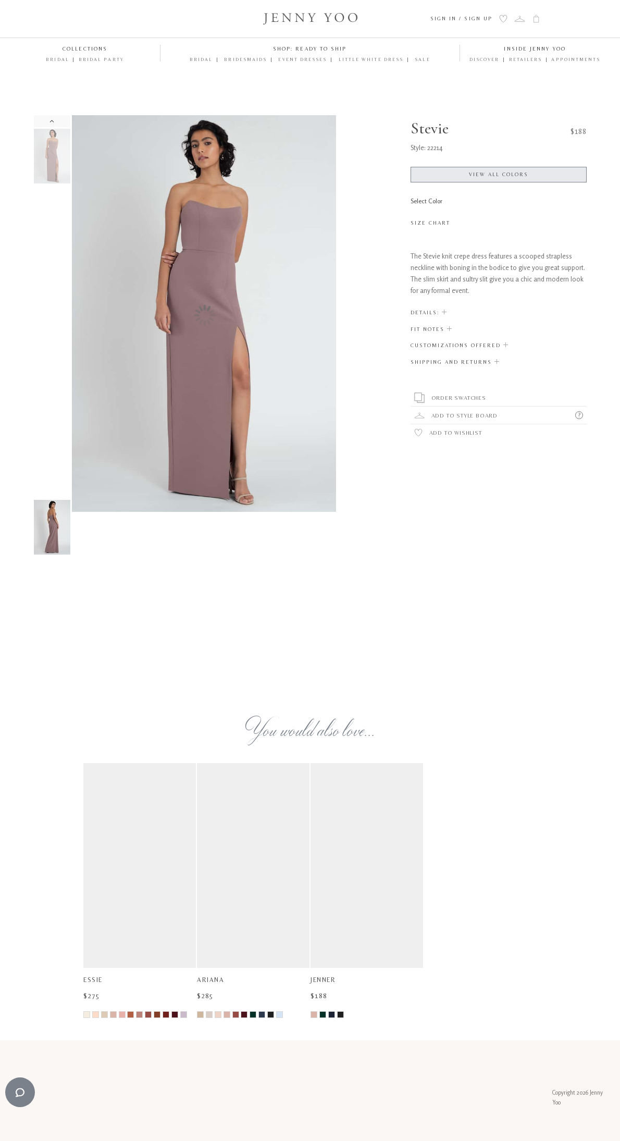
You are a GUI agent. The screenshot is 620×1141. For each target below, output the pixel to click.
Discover (484, 59)
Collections (85, 49)
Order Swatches (458, 398)
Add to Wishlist (455, 433)
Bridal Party (101, 59)
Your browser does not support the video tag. (204, 595)
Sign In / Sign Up (461, 18)
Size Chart (430, 223)
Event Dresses (301, 59)
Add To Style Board (464, 415)
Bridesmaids (244, 59)
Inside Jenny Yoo (534, 49)
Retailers (525, 59)
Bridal (57, 59)
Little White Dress (370, 59)
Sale (421, 59)
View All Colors (498, 174)
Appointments (575, 59)
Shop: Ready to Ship (310, 49)
